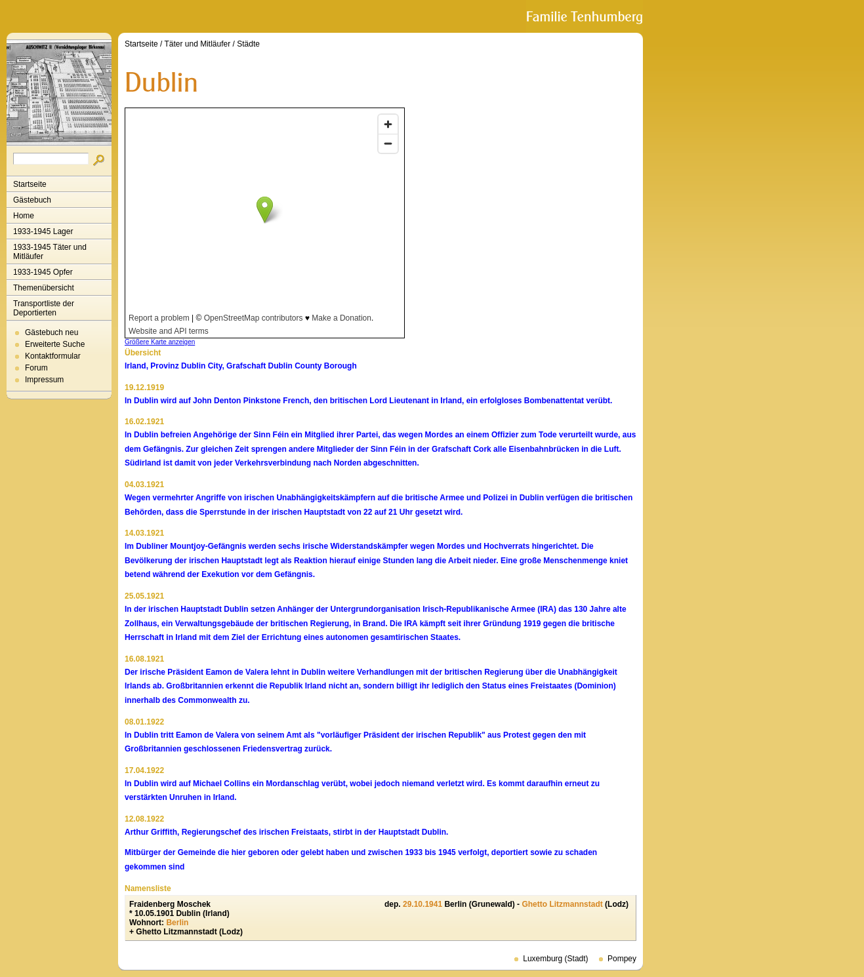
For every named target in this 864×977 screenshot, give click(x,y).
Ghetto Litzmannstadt (562, 904)
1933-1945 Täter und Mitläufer (50, 252)
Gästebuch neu (51, 332)
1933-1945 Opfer (43, 272)
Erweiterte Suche (55, 344)
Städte (248, 44)
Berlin (177, 922)
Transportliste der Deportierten (43, 308)
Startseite (30, 184)
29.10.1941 (422, 904)
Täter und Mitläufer (198, 44)
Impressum (44, 379)
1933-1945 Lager (43, 231)
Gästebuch (32, 200)
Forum (36, 367)
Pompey (621, 958)
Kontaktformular (53, 356)
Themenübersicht (43, 287)
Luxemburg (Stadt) (555, 958)
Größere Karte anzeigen (160, 342)
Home (23, 215)
